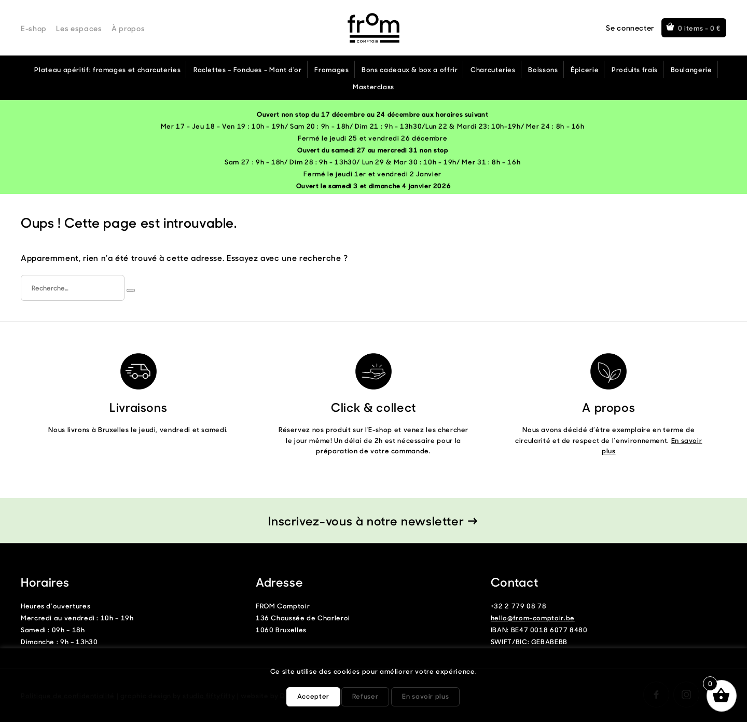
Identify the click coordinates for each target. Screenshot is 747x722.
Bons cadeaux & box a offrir (410, 69)
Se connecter (630, 28)
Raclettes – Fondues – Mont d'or (247, 69)
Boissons (543, 69)
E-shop (34, 28)
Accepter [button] (313, 695)
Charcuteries (493, 69)
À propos (128, 28)
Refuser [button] (365, 695)
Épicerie (585, 69)
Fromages (331, 69)
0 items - (699, 27)
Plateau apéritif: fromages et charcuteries (107, 69)
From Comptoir (373, 28)
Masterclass (373, 86)
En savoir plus (425, 695)
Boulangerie (691, 69)
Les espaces (79, 28)
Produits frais (635, 69)
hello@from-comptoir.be (533, 617)
